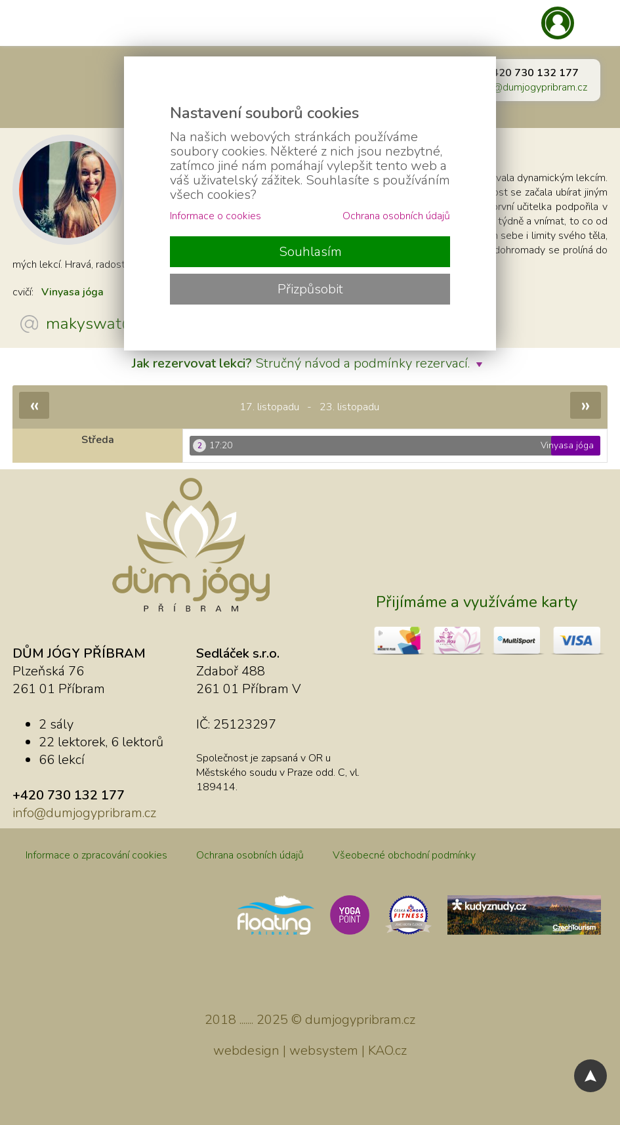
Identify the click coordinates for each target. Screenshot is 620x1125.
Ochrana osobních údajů (250, 855)
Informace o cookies (215, 216)
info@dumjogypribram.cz (531, 87)
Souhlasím (310, 252)
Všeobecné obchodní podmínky (404, 855)
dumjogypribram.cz (360, 1020)
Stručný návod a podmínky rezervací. (310, 363)
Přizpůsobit (310, 289)
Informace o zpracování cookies (96, 855)
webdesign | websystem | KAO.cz (310, 1050)
